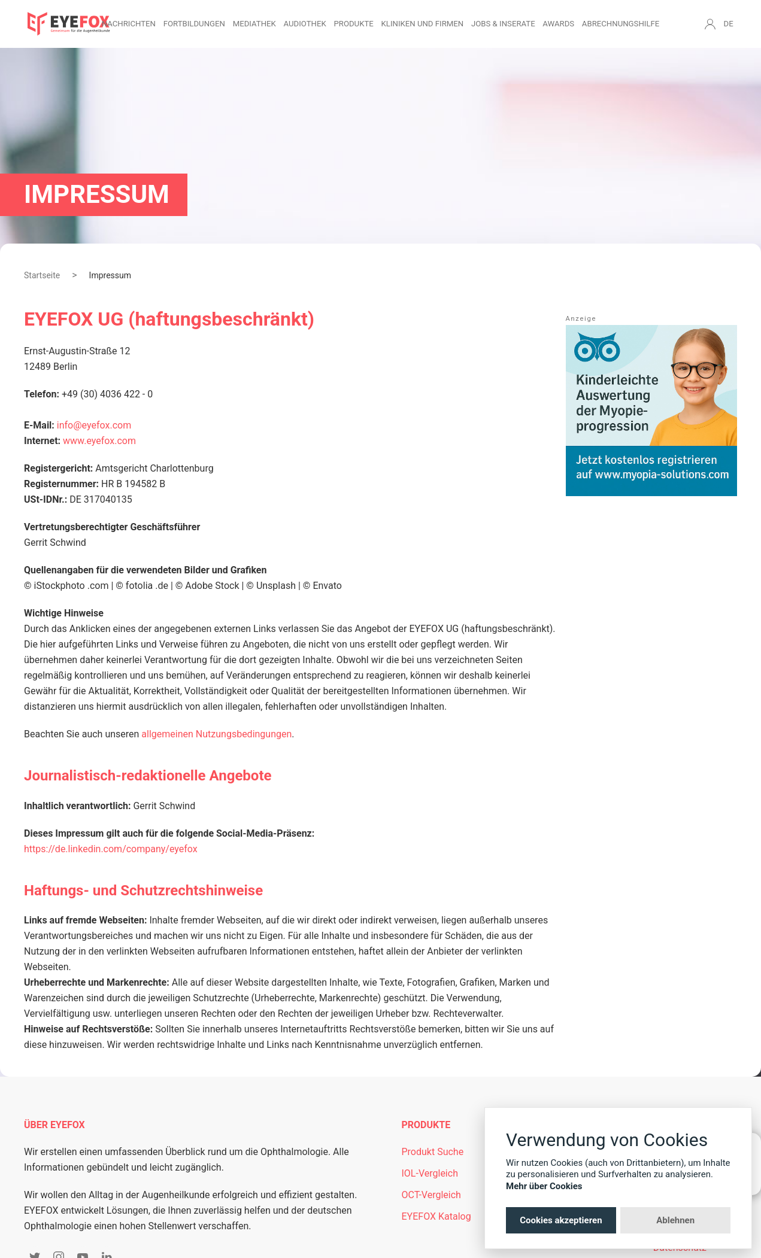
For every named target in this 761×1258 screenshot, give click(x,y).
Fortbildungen (194, 23)
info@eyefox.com (94, 425)
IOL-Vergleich (430, 1173)
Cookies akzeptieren (561, 1220)
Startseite (42, 275)
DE (728, 23)
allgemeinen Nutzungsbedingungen (216, 734)
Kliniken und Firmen (422, 23)
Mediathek (254, 23)
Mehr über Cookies (544, 1186)
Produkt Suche (433, 1151)
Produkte (353, 23)
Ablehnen (675, 1220)
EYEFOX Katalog (436, 1216)
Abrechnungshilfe (621, 23)
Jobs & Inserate (503, 23)
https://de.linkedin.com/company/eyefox (111, 849)
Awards (558, 23)
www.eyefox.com (99, 440)
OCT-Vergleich (431, 1195)
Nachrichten (129, 23)
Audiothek (305, 23)
